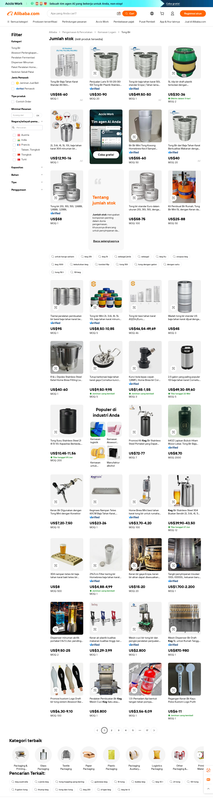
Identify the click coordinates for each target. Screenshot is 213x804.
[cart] (162, 14)
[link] (208, 770)
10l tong (192, 781)
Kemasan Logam (107, 32)
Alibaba (53, 32)
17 (147, 730)
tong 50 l (57, 272)
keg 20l (85, 789)
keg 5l (103, 256)
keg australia (20, 781)
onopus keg (180, 256)
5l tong (119, 781)
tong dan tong (64, 789)
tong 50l (122, 264)
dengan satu (171, 264)
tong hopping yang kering (69, 781)
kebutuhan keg (79, 264)
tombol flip (102, 264)
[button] (119, 13)
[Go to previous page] (97, 730)
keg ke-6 (124, 789)
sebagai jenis (122, 256)
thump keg (41, 789)
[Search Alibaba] (82, 13)
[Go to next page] (154, 730)
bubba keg (138, 781)
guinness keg (99, 781)
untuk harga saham (62, 256)
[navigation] (27, 381)
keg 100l (57, 264)
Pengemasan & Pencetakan (77, 32)
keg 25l (86, 256)
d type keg (104, 789)
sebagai (143, 256)
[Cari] (129, 13)
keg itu (161, 256)
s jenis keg (42, 781)
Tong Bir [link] (125, 32)
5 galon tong (20, 789)
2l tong (175, 781)
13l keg (75, 272)
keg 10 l (157, 781)
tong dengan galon (146, 264)
